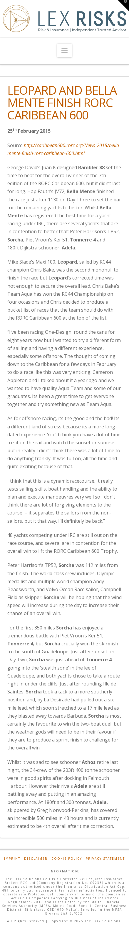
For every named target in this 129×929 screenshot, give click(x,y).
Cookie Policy (66, 859)
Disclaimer (36, 859)
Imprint (12, 859)
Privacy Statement (105, 859)
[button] (64, 50)
